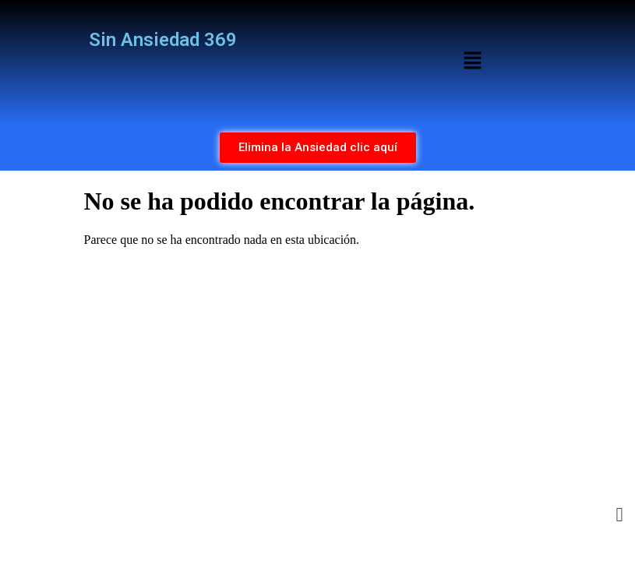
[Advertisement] (318, 368)
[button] (472, 62)
